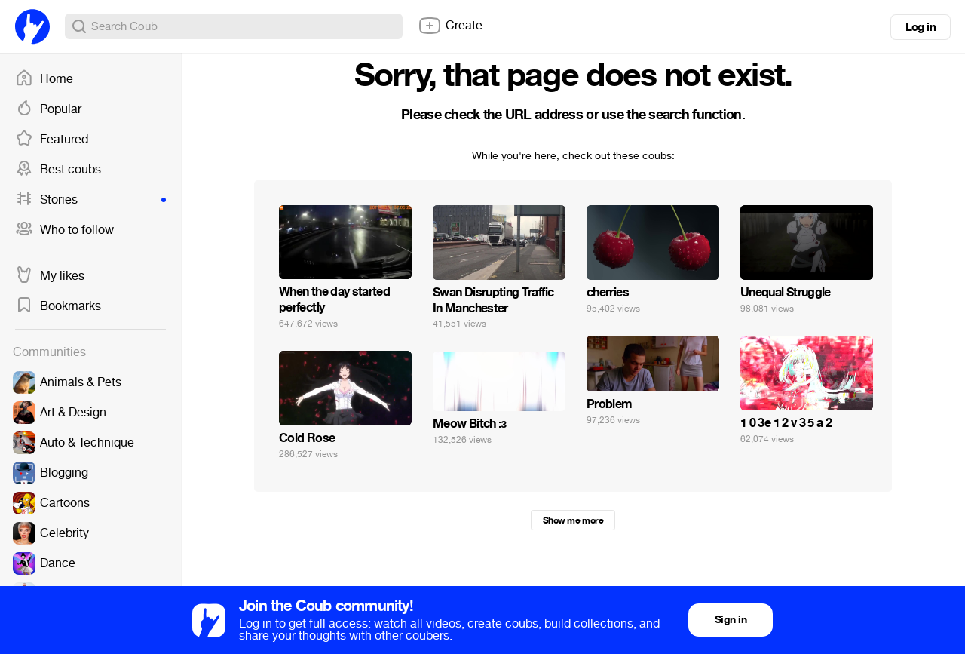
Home (44, 79)
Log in (920, 27)
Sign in (730, 620)
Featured (51, 139)
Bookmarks (58, 306)
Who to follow (64, 230)
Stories (90, 199)
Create (450, 26)
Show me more (573, 520)
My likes (49, 276)
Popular (48, 109)
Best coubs (58, 169)
